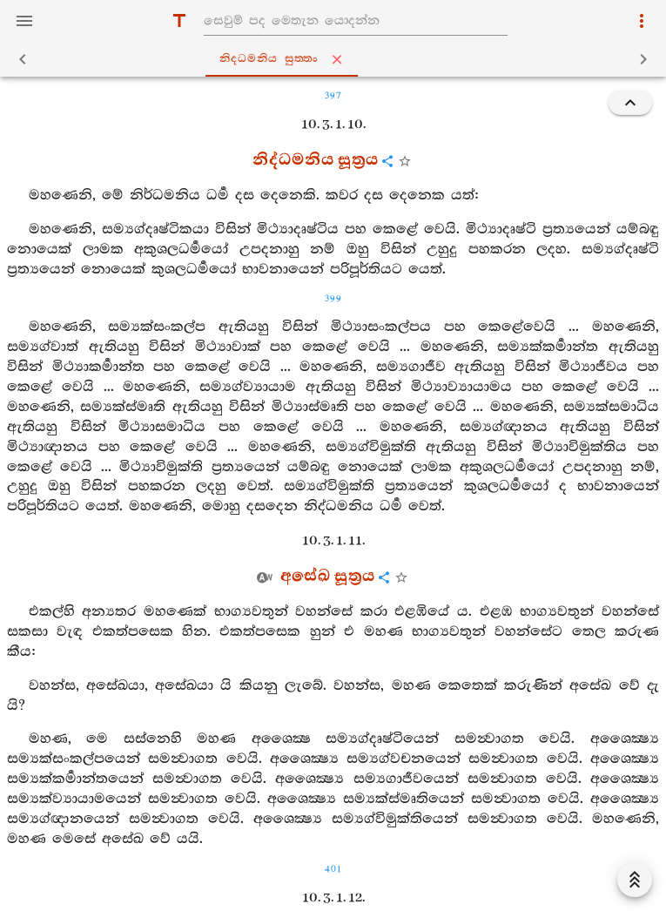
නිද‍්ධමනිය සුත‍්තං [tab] (336, 59)
